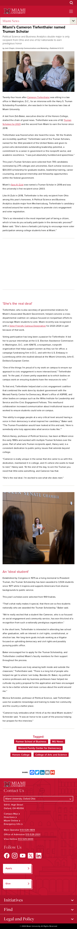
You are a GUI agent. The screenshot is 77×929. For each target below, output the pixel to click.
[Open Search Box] (71, 3)
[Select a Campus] (38, 798)
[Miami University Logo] (14, 11)
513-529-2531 (32, 834)
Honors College (21, 754)
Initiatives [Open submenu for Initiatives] (13, 900)
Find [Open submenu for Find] (8, 909)
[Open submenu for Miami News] (73, 20)
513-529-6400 (25, 839)
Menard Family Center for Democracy (39, 748)
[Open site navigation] (71, 11)
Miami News (10, 21)
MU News (57, 741)
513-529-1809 (27, 829)
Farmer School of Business (31, 741)
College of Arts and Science (51, 754)
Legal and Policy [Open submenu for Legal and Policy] (19, 919)
